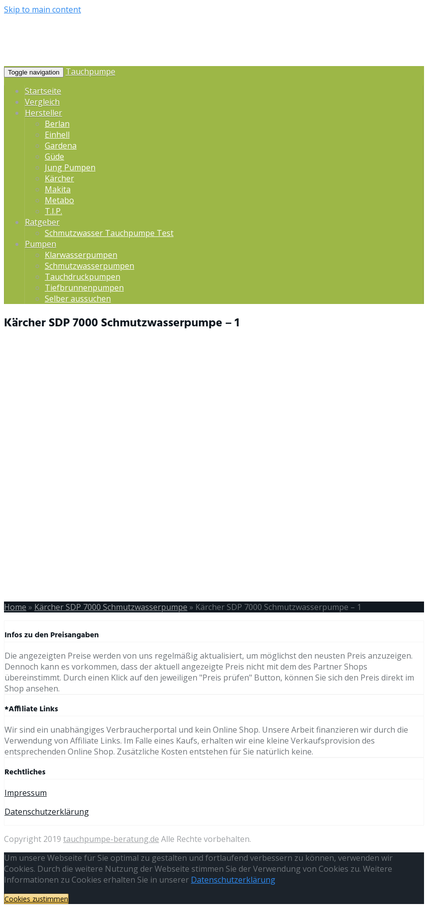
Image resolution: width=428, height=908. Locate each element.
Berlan (57, 123)
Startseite (43, 90)
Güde (54, 156)
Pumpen (40, 243)
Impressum (25, 792)
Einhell (57, 134)
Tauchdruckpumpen (82, 276)
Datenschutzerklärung (46, 811)
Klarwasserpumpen (81, 254)
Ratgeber (42, 222)
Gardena (61, 145)
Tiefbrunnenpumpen (84, 287)
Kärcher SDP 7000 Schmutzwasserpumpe (110, 607)
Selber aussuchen (78, 298)
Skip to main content (42, 9)
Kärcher (59, 178)
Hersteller (43, 112)
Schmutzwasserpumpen (89, 265)
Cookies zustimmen (36, 899)
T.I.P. (53, 211)
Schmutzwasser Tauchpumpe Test (109, 232)
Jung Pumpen (70, 167)
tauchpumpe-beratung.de (111, 838)
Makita (58, 189)
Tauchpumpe (90, 71)
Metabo (59, 200)
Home (15, 607)
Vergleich (42, 101)
